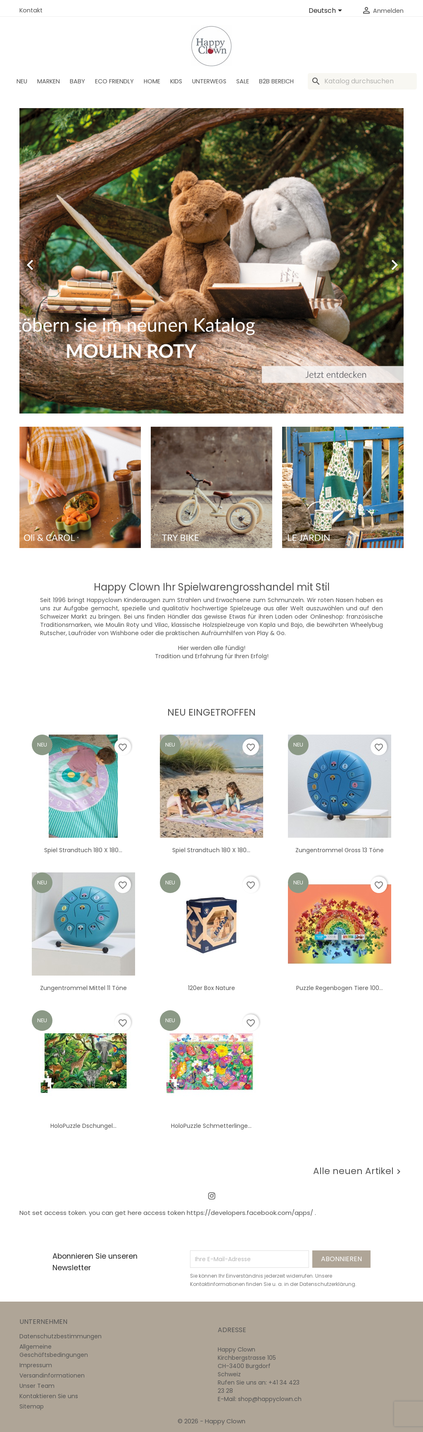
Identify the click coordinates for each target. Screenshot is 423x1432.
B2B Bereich (276, 81)
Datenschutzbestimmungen (60, 1336)
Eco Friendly (114, 81)
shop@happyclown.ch (270, 1399)
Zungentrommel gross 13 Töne (339, 850)
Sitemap (31, 1406)
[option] (211, 261)
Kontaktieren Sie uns (48, 1396)
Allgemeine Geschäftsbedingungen (53, 1350)
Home (152, 81)
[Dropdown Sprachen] (327, 11)
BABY (77, 81)
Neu (22, 81)
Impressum (35, 1365)
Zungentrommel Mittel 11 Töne (83, 988)
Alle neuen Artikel (358, 1171)
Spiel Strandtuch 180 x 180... (83, 850)
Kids (176, 81)
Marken (48, 81)
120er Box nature (211, 988)
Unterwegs (209, 81)
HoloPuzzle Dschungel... (83, 1126)
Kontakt (31, 10)
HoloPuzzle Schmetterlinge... (211, 1126)
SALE (242, 81)
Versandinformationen (52, 1375)
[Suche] (362, 81)
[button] (48, 261)
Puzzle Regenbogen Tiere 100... (339, 988)
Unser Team (37, 1386)
